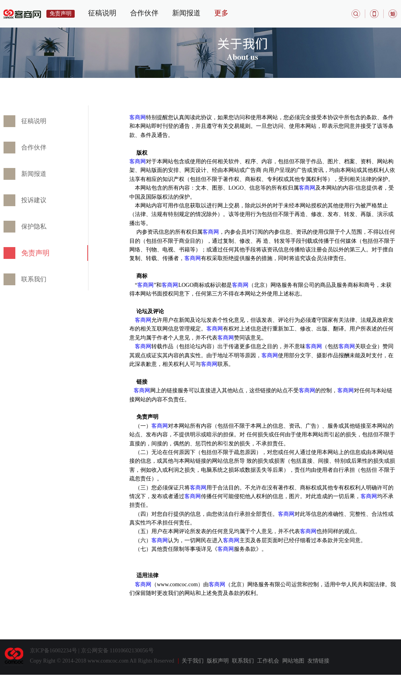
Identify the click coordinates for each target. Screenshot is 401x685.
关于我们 (193, 661)
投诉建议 (33, 200)
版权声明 (218, 661)
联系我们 (33, 279)
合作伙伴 (144, 13)
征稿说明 (102, 13)
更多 (221, 13)
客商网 (137, 117)
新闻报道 (186, 13)
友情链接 (318, 661)
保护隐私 (33, 226)
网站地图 (293, 661)
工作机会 (268, 661)
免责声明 (35, 253)
